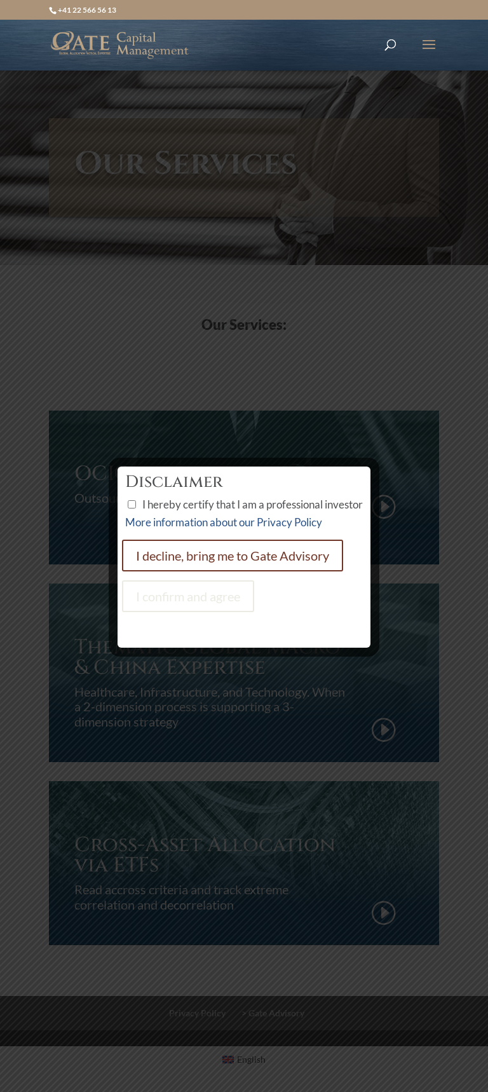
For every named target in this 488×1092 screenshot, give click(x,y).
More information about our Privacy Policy (223, 522)
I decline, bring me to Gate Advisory (232, 555)
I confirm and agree (188, 596)
